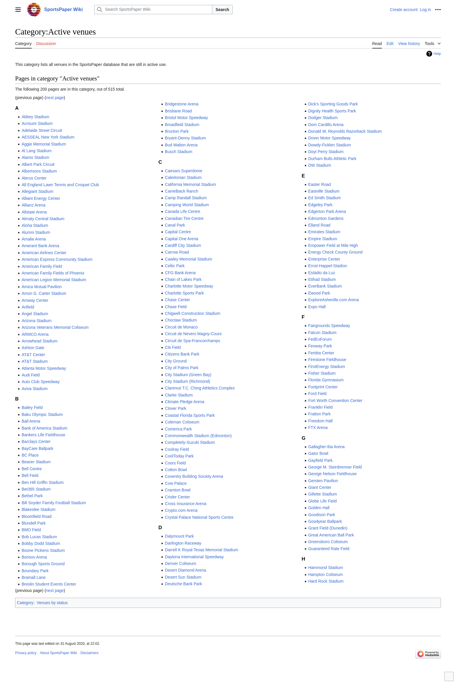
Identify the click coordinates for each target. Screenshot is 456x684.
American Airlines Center (44, 252)
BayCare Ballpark (37, 448)
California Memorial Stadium (190, 184)
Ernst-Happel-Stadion (327, 265)
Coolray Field (177, 449)
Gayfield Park (320, 460)
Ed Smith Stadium (324, 197)
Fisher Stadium (322, 373)
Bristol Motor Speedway (186, 117)
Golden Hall (318, 507)
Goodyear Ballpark (325, 521)
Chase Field (176, 306)
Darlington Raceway (183, 543)
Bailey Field (32, 407)
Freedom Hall (320, 421)
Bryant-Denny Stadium (185, 138)
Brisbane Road (178, 111)
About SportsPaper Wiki (58, 653)
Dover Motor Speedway (329, 138)
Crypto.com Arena (181, 510)
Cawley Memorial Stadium (188, 259)
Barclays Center (36, 441)
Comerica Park (178, 429)
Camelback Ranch (181, 191)
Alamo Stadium (35, 157)
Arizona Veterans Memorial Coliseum (55, 327)
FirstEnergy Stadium (326, 366)
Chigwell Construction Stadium (192, 313)
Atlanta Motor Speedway (44, 368)
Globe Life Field (322, 501)
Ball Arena (31, 421)
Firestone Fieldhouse (327, 359)
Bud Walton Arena (181, 145)
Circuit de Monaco (181, 327)
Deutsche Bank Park (183, 583)
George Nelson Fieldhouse (332, 473)
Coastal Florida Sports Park (190, 415)
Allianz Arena (33, 205)
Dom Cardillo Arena (325, 124)
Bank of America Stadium (44, 428)
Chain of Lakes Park (183, 279)
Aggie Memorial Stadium (44, 144)
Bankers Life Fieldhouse (43, 434)
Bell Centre (32, 468)
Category (25, 602)
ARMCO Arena (35, 334)
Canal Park (175, 225)
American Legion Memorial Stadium (54, 279)
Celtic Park (175, 265)
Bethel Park (32, 495)
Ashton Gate (33, 347)
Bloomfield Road (36, 516)
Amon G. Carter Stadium (44, 293)
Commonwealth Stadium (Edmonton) (198, 435)
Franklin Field (320, 407)
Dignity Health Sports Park (332, 111)
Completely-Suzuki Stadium (190, 442)
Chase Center (177, 299)
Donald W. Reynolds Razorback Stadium (345, 131)
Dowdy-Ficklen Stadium (329, 145)
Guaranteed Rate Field (329, 548)
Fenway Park (320, 346)
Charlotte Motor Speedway (189, 286)
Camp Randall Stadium (186, 197)
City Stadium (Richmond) (187, 381)
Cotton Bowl (176, 469)
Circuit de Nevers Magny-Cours (193, 333)
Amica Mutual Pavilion (42, 286)
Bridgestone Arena (181, 104)
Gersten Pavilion (323, 480)
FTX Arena (318, 427)
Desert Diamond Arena (185, 570)
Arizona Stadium (36, 320)
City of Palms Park (181, 367)
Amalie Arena (34, 239)
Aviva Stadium (34, 388)
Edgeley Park (320, 204)
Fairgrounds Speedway (329, 325)
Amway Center (35, 300)
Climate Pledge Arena (184, 401)
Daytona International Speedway (194, 556)
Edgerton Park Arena (327, 211)
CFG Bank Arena (180, 272)
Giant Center (319, 487)
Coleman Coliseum (182, 422)
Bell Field (30, 475)
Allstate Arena (34, 212)
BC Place (30, 455)
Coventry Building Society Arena (194, 476)
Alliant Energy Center (41, 198)
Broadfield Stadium (182, 124)
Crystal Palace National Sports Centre (199, 517)
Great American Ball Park (331, 535)
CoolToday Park (179, 456)
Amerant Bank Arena (40, 245)
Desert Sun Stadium (183, 577)
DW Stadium (319, 165)
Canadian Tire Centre (184, 218)
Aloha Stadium (35, 225)
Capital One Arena (181, 238)
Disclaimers (90, 653)
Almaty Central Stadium (43, 218)
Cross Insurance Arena (185, 503)
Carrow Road (177, 252)
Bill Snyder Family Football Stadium (54, 502)
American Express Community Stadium (57, 259)
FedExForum (320, 339)
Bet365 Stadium (36, 489)
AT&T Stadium (35, 361)
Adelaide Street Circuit (42, 130)
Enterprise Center (324, 259)
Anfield (28, 307)
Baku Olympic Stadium (42, 414)
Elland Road (319, 225)
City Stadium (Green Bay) (188, 374)
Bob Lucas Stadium (39, 536)
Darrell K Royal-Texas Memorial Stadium (201, 549)
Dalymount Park (179, 536)
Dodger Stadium (323, 117)
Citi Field (173, 347)
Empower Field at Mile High (333, 245)
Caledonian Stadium (183, 177)
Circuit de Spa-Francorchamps (192, 340)
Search (222, 9)
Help (437, 54)
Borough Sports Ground (43, 563)
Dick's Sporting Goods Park (333, 104)
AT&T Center (33, 354)
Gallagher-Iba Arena (326, 446)
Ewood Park (319, 293)
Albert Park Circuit (38, 164)
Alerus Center (34, 178)
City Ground (176, 361)
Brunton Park (177, 131)
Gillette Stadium (322, 494)
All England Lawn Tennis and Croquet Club (60, 184)
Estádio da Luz (321, 272)
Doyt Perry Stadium (325, 151)
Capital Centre (178, 231)
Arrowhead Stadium (39, 341)
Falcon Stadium (322, 332)
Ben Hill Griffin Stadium (42, 482)
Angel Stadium (35, 313)
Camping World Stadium (187, 204)
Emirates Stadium (324, 231)
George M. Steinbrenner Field (335, 467)
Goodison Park (321, 514)
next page (55, 97)
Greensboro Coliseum (328, 541)
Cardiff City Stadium (183, 245)
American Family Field (42, 266)
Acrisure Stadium (37, 123)
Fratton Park (319, 414)
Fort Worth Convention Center (335, 400)
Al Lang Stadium (36, 150)
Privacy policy (25, 653)
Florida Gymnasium (325, 380)
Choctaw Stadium (181, 320)
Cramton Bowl (177, 490)
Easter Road (319, 184)
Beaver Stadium (36, 461)
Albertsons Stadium (39, 171)
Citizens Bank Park (182, 354)
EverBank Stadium (325, 286)
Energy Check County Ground (335, 252)
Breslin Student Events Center (49, 584)
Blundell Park (34, 523)
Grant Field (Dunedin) (328, 528)
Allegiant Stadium (37, 191)
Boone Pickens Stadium (43, 550)
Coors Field (175, 463)
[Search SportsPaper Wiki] (153, 9)
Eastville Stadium (323, 191)
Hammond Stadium (325, 567)
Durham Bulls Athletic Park (332, 158)
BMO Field (31, 529)
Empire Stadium (322, 238)
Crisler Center (177, 497)
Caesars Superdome (183, 170)
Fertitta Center (321, 353)
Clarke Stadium (179, 395)
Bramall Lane (34, 577)
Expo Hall (317, 306)
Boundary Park (35, 570)
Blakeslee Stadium (38, 509)
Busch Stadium (178, 151)
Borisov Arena (34, 557)
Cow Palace (176, 483)
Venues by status (52, 602)
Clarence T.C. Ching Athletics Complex (200, 388)
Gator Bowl (318, 453)
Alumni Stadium (36, 232)
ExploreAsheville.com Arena (333, 299)
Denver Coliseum (180, 563)
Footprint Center (323, 387)
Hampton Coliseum (325, 574)
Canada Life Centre (182, 211)
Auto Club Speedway (41, 381)
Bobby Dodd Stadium (41, 543)
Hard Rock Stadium (325, 581)
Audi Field (31, 375)
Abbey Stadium (35, 116)
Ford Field (317, 393)
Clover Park (175, 408)
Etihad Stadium (322, 279)
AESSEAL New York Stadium (48, 137)
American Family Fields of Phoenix (53, 273)
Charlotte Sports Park (184, 293)
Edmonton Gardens (325, 218)
